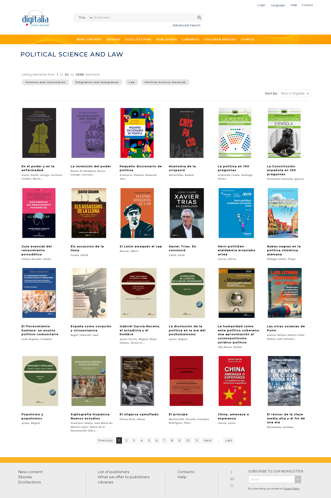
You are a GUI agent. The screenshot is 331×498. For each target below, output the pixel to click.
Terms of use (25, 490)
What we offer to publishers (124, 467)
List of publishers (114, 462)
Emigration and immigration (97, 82)
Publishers (166, 39)
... (218, 431)
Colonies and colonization (45, 82)
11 (196, 431)
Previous (105, 431)
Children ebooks (220, 39)
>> (298, 470)
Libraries (191, 39)
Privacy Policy (292, 478)
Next (208, 431)
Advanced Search (187, 25)
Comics (247, 39)
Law (132, 82)
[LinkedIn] (236, 476)
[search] (199, 17)
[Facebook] (236, 463)
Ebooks (114, 39)
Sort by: (271, 93)
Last (228, 431)
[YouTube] (236, 469)
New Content (89, 39)
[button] (261, 4)
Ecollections (138, 39)
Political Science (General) (165, 82)
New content (30, 462)
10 (188, 431)
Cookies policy (74, 490)
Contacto (186, 462)
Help (181, 467)
